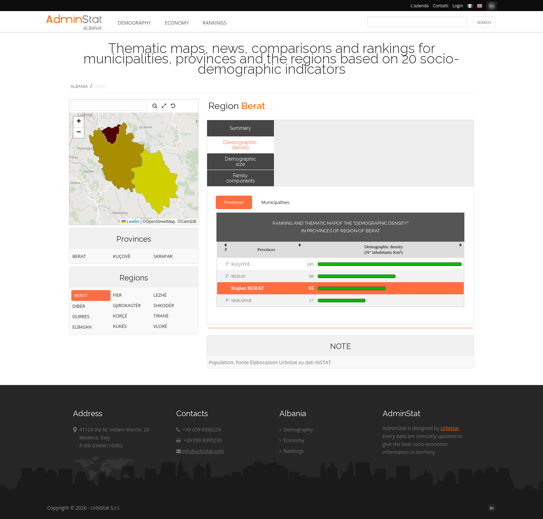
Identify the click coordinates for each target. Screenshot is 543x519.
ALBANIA (79, 86)
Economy (177, 22)
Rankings (214, 22)
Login (458, 6)
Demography (134, 22)
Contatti (440, 6)
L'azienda (420, 6)
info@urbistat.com (200, 451)
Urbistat (449, 428)
